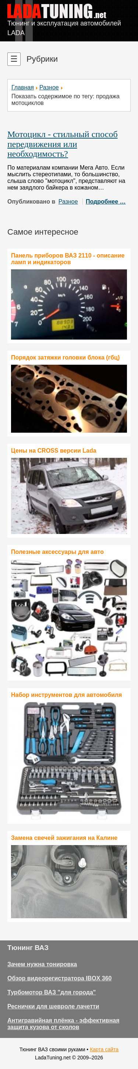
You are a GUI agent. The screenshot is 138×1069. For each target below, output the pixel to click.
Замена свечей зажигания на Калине (64, 838)
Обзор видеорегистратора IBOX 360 (59, 978)
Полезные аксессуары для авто (57, 552)
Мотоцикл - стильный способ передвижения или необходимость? (62, 144)
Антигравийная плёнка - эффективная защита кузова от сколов (63, 1023)
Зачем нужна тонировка (42, 964)
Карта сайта (104, 1049)
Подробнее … (106, 201)
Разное (49, 87)
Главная (22, 87)
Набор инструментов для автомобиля (66, 695)
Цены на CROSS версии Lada (53, 450)
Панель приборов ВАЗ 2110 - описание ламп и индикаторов (67, 258)
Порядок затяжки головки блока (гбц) (65, 357)
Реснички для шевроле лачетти (53, 1006)
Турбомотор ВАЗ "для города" (51, 992)
